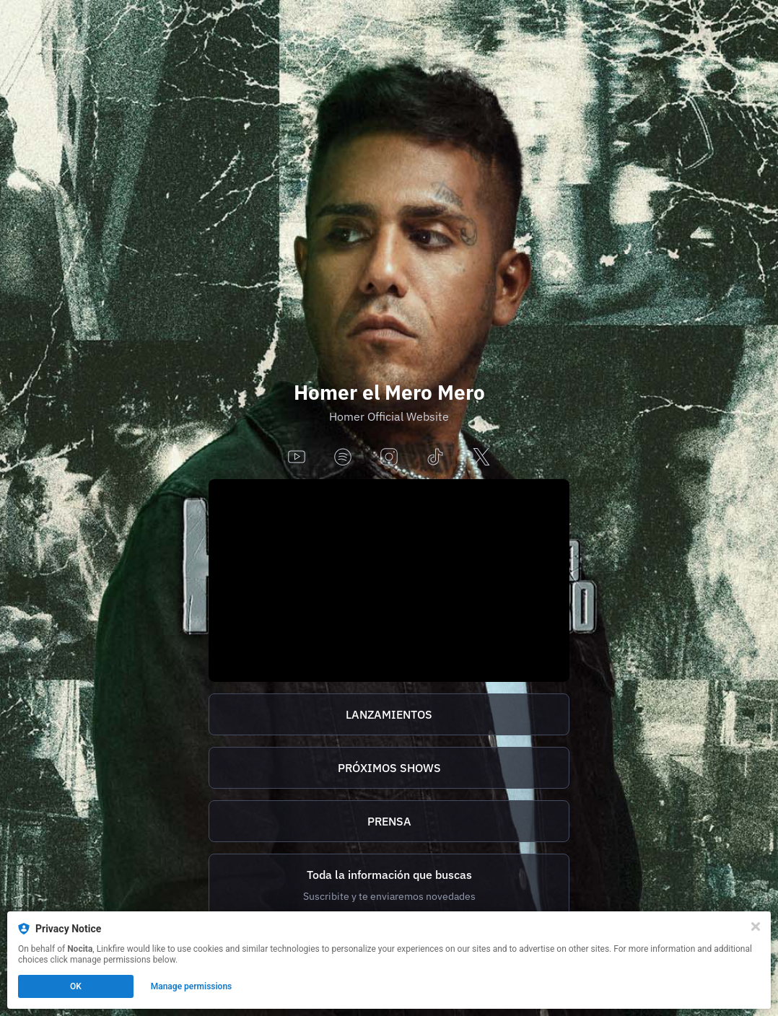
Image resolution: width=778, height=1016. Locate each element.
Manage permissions (191, 986)
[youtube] (297, 458)
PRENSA (389, 821)
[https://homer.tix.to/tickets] (389, 768)
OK (76, 986)
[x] (481, 458)
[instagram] (389, 458)
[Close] (755, 926)
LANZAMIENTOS (389, 714)
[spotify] (343, 458)
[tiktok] (435, 458)
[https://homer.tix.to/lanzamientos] (389, 714)
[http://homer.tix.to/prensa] (389, 821)
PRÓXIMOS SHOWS (389, 768)
